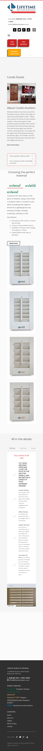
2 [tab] (19, 603)
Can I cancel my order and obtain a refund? (23, 161)
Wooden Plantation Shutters (18, 701)
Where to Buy (12, 724)
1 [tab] (13, 603)
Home (9, 715)
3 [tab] (24, 603)
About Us (10, 718)
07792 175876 (25, 678)
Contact (9, 726)
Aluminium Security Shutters (20, 705)
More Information (13, 145)
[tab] (15, 185)
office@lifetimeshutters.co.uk (19, 680)
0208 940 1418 (20, 19)
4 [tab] (29, 603)
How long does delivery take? (23, 156)
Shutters (16, 698)
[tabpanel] (21, 597)
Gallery (9, 721)
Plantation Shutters (18, 689)
